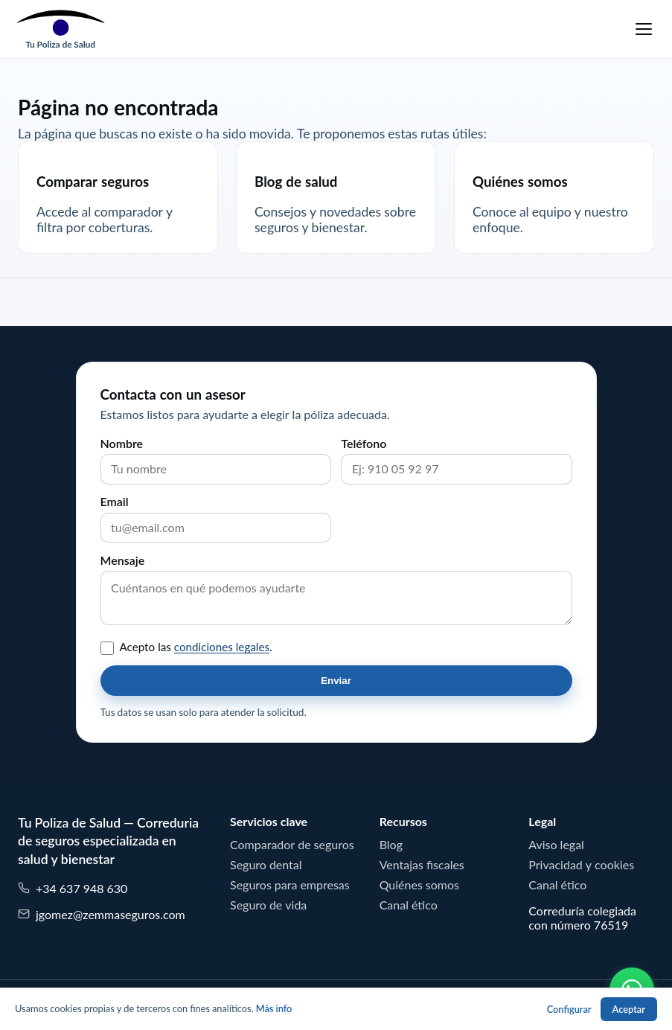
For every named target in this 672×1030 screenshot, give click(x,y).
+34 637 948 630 (72, 888)
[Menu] (643, 29)
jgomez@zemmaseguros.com (101, 914)
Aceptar (628, 1009)
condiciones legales (221, 647)
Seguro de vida (268, 905)
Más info (274, 1009)
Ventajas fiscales (422, 865)
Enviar (336, 680)
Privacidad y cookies (581, 865)
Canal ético (409, 905)
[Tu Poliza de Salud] (60, 29)
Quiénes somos (419, 885)
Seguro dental (266, 865)
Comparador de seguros (292, 845)
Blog (391, 845)
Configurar (569, 1009)
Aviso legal (556, 845)
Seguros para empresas (290, 885)
